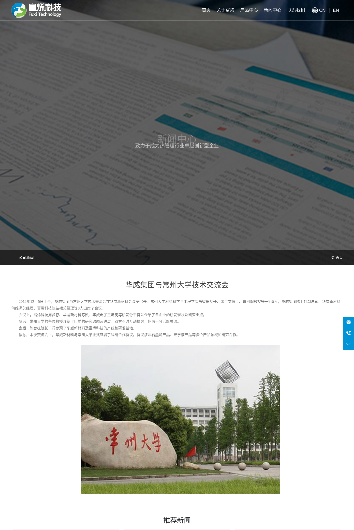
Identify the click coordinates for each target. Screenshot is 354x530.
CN (323, 10)
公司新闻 (26, 257)
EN (336, 10)
